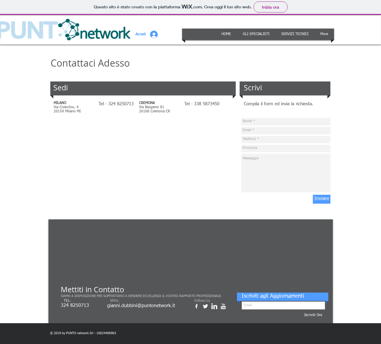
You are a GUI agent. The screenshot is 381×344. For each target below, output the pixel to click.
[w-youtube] (223, 306)
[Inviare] (321, 199)
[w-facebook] (196, 306)
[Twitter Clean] (205, 306)
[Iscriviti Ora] (313, 315)
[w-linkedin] (214, 306)
